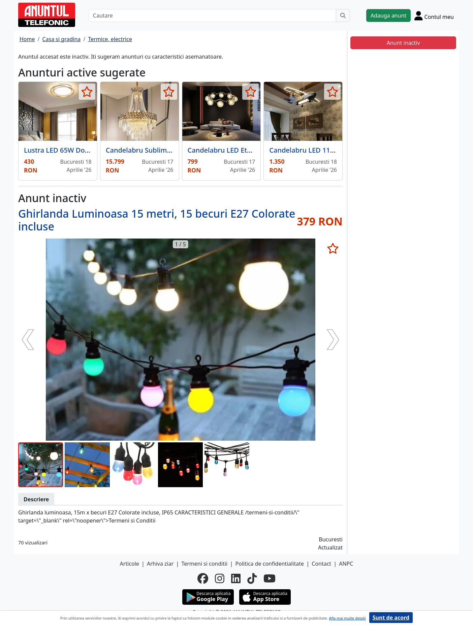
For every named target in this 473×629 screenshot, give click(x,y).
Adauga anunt (388, 15)
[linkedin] (236, 578)
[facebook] (202, 578)
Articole (129, 563)
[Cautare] (212, 15)
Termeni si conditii (204, 563)
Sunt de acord (391, 617)
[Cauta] (343, 15)
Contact (321, 563)
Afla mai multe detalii (347, 618)
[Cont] (434, 15)
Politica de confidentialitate (269, 563)
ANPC (346, 563)
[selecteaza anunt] (87, 92)
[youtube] (269, 578)
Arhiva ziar (160, 563)
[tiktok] (252, 578)
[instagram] (219, 578)
